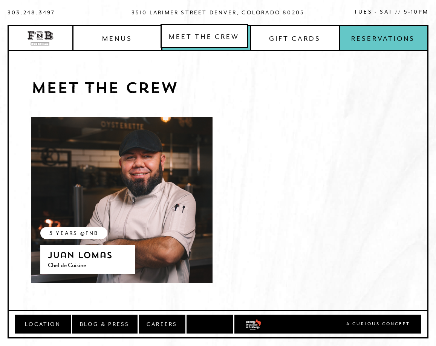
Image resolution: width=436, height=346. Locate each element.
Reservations (383, 38)
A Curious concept (378, 324)
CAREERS (162, 324)
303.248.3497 (31, 12)
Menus (117, 38)
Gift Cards (295, 38)
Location (43, 324)
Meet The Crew (204, 36)
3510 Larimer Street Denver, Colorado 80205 (218, 12)
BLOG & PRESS (104, 324)
